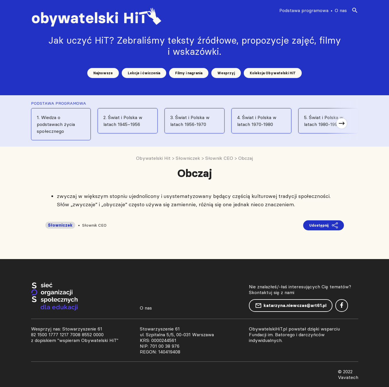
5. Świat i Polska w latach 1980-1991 (323, 120)
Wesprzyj (226, 73)
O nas (341, 10)
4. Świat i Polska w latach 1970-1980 (256, 120)
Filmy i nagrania (188, 73)
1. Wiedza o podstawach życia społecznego (56, 124)
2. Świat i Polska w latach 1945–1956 (122, 120)
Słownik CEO (94, 225)
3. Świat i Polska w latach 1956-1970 (190, 120)
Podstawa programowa (303, 10)
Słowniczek (60, 225)
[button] (341, 123)
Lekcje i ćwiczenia (144, 73)
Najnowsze (103, 73)
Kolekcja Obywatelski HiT (273, 73)
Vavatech (348, 377)
